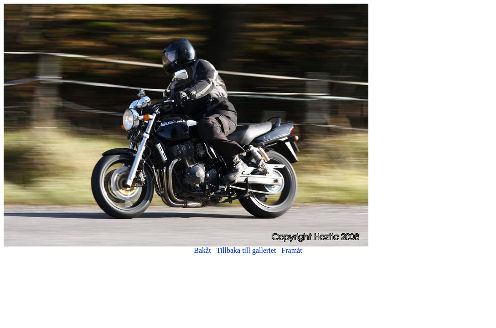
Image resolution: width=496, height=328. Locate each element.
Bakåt (202, 250)
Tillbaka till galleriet (246, 250)
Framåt (291, 250)
